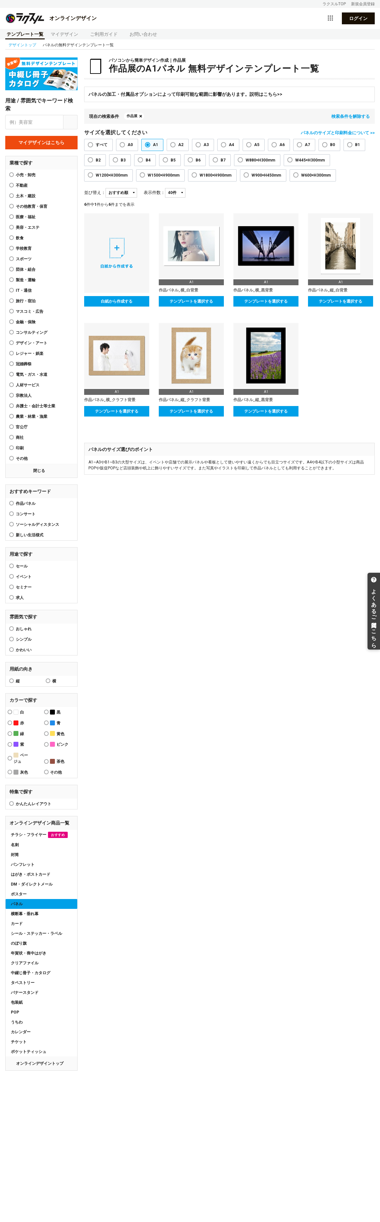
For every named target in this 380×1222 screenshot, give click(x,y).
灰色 (20, 772)
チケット (19, 1042)
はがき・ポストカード (30, 874)
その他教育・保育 (31, 206)
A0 (130, 144)
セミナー (24, 587)
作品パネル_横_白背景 (178, 290)
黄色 (57, 733)
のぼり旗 (19, 943)
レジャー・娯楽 (29, 353)
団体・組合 (26, 269)
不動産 (22, 185)
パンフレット (23, 864)
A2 (180, 144)
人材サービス (27, 385)
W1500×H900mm (163, 175)
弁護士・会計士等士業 (35, 406)
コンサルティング (31, 332)
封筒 (15, 854)
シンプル (24, 639)
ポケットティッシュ (28, 1051)
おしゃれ (24, 629)
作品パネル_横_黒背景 (253, 290)
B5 (173, 160)
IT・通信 (24, 290)
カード (17, 923)
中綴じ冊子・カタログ (30, 973)
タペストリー (23, 982)
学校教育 (24, 248)
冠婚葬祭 (24, 364)
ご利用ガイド (104, 34)
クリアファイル (24, 963)
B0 (332, 144)
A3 (206, 144)
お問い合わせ (143, 34)
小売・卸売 (26, 175)
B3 (123, 160)
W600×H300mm (316, 175)
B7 (223, 160)
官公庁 (22, 427)
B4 (148, 160)
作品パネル (26, 503)
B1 (357, 144)
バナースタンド (24, 992)
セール (22, 566)
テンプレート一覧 (25, 34)
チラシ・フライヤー (39, 835)
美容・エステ (27, 227)
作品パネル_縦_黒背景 (253, 399)
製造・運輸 (26, 280)
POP (15, 1012)
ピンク (59, 744)
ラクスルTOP (334, 4)
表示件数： (154, 192)
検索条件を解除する (350, 116)
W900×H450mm (266, 175)
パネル (17, 904)
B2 (98, 160)
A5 (256, 144)
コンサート (26, 514)
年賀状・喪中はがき (28, 953)
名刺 (15, 845)
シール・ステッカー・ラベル (36, 933)
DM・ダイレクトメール (32, 884)
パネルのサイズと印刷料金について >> (338, 132)
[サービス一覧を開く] (330, 18)
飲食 (20, 238)
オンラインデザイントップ (39, 1063)
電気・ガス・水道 (31, 374)
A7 (307, 144)
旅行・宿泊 (26, 301)
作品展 (132, 116)
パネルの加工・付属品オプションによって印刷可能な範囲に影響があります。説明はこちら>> (185, 94)
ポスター (19, 894)
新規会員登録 (363, 4)
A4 (231, 144)
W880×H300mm (260, 160)
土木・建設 (26, 196)
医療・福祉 (26, 217)
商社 (20, 437)
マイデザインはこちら (41, 142)
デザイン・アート (31, 343)
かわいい (24, 650)
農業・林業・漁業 (31, 416)
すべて (101, 144)
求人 (20, 597)
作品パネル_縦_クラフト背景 (184, 399)
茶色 (57, 761)
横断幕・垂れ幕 (24, 913)
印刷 (20, 448)
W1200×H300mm (112, 175)
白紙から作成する (116, 301)
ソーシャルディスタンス (37, 524)
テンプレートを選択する (191, 301)
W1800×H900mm (215, 175)
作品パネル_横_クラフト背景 (109, 399)
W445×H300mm (310, 160)
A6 (282, 144)
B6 (198, 160)
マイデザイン (64, 34)
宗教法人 (24, 395)
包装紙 (17, 1002)
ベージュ (20, 758)
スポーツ (24, 259)
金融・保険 (26, 322)
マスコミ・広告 (29, 311)
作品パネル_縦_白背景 (327, 290)
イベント (24, 576)
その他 (22, 458)
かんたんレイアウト (33, 804)
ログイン (358, 18)
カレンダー (21, 1032)
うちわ (17, 1022)
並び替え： (95, 192)
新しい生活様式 (29, 535)
